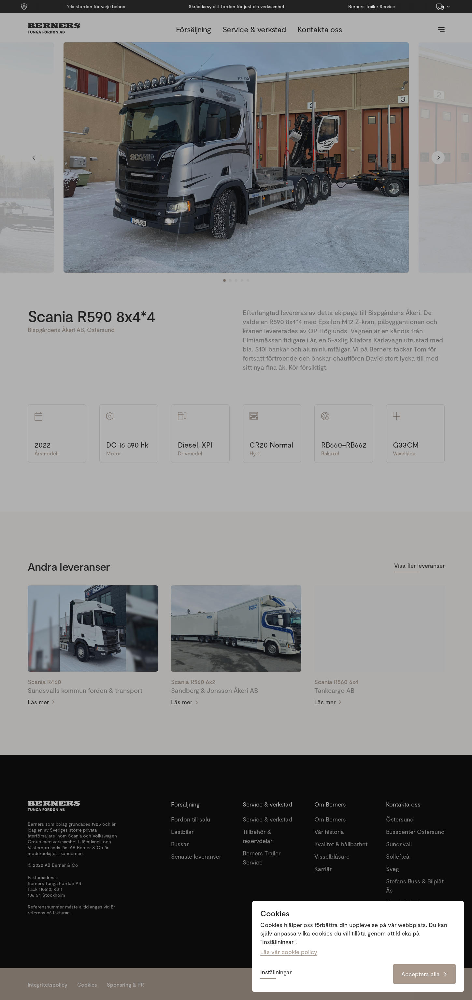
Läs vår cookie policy (288, 951)
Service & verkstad (254, 29)
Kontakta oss (319, 29)
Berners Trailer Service (351, 6)
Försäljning (193, 29)
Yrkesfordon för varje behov (75, 6)
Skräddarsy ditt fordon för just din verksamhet (216, 6)
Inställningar (276, 972)
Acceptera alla (424, 974)
